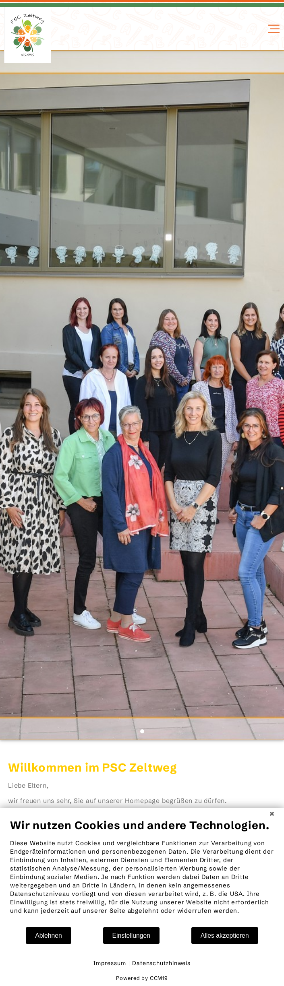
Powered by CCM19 (142, 978)
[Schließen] (272, 814)
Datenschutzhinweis (161, 963)
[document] (142, 872)
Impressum (109, 963)
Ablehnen (48, 935)
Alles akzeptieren (225, 935)
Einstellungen (131, 935)
